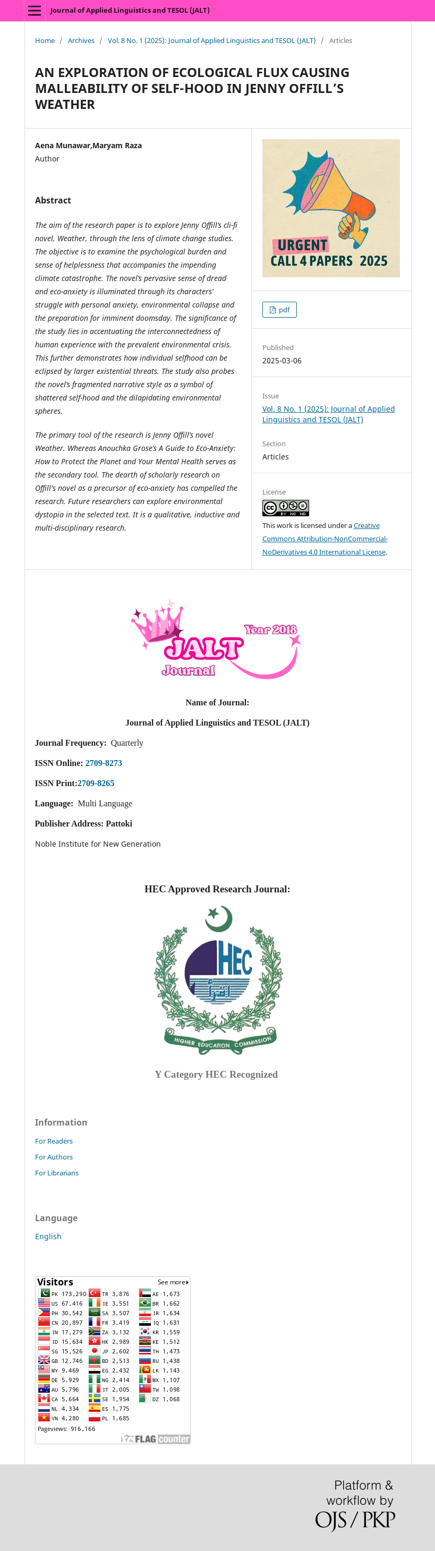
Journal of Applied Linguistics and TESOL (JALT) (130, 10)
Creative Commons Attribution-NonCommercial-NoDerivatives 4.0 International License (325, 539)
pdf (283, 309)
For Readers (54, 1141)
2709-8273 (104, 763)
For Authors (54, 1157)
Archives (81, 40)
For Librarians (57, 1173)
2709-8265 (96, 783)
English (48, 1236)
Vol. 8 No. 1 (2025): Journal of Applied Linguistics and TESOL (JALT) (212, 40)
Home (45, 40)
